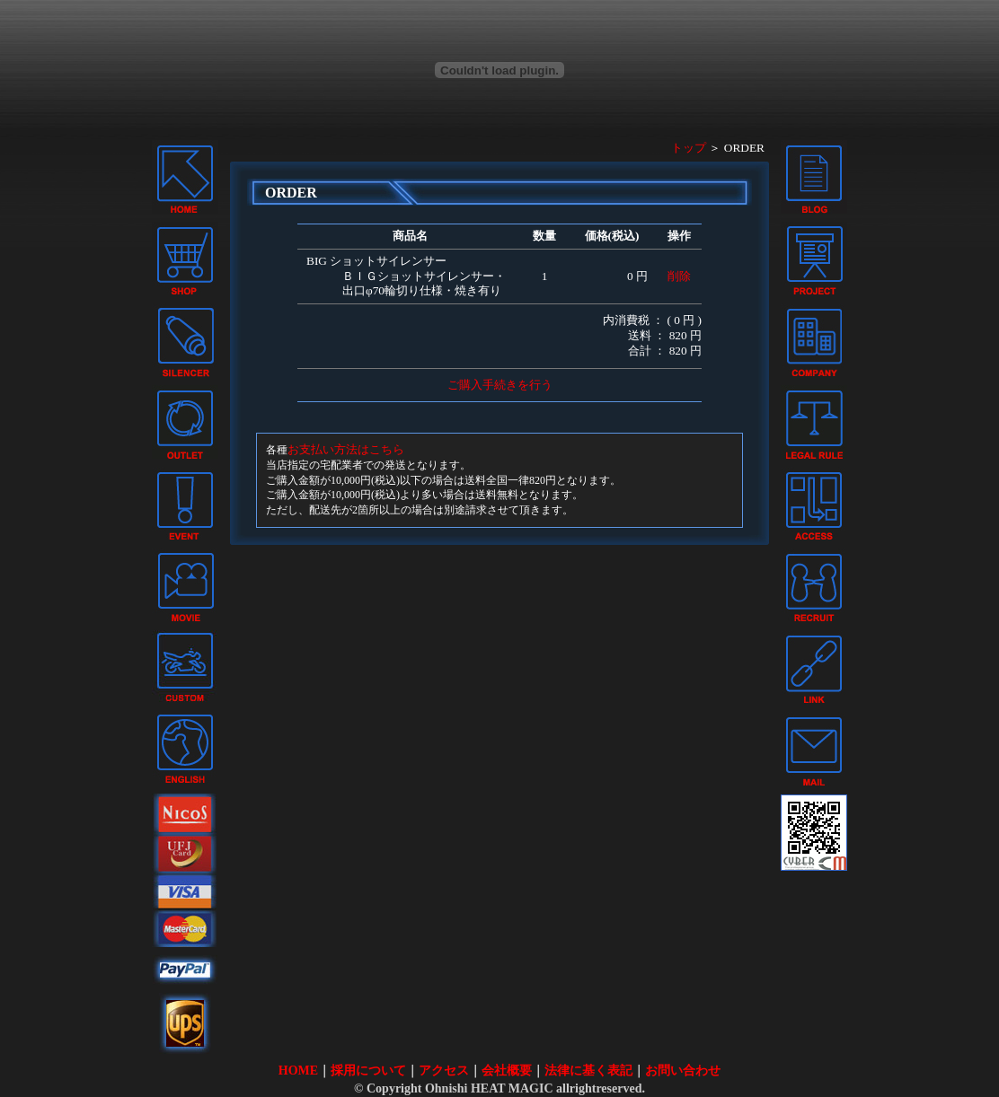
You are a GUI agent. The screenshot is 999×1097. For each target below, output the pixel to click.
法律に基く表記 (588, 1070)
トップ (688, 147)
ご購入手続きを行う (500, 384)
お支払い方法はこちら (345, 449)
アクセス (444, 1070)
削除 (679, 276)
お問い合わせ (683, 1070)
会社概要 (507, 1070)
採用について (368, 1070)
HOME (298, 1070)
